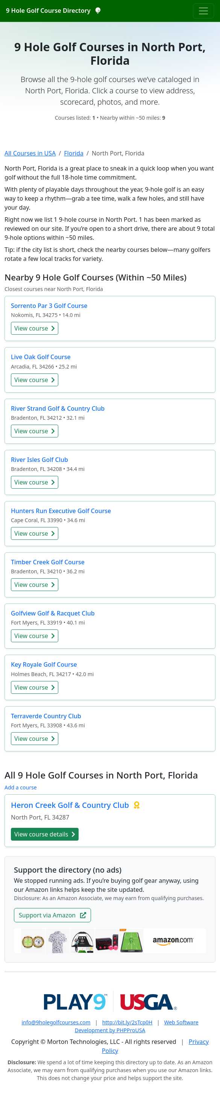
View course (34, 328)
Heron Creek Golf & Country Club (71, 805)
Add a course (21, 787)
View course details (44, 834)
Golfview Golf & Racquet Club (53, 613)
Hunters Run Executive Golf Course (61, 511)
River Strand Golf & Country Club (58, 408)
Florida (73, 153)
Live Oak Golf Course (41, 357)
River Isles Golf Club (39, 460)
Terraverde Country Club (46, 716)
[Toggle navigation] (203, 10)
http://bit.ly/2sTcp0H (127, 1022)
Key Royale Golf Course (44, 664)
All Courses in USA (30, 153)
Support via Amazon (52, 915)
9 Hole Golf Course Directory (53, 10)
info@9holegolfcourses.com (55, 1022)
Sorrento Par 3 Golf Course (49, 306)
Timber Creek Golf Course (48, 562)
